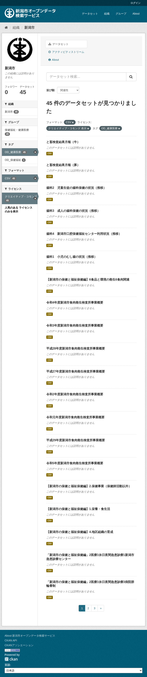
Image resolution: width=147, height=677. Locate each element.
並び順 (50, 90)
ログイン (135, 3)
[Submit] (131, 76)
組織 (106, 13)
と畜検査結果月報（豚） (63, 165)
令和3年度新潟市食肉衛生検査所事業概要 (74, 325)
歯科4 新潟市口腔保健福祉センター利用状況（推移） (84, 233)
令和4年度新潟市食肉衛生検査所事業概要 (74, 302)
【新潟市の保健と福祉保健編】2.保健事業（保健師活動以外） (88, 486)
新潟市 (29, 27)
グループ (121, 13)
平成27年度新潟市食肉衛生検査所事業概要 (75, 371)
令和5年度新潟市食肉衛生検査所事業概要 (74, 463)
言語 (7, 664)
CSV (49, 153)
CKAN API (11, 640)
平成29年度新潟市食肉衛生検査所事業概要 (75, 440)
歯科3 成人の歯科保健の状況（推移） (73, 210)
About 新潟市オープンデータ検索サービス (30, 635)
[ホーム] (6, 27)
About (136, 13)
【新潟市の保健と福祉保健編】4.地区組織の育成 (79, 532)
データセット (90, 13)
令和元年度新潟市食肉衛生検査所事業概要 (75, 417)
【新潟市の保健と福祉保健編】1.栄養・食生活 (78, 509)
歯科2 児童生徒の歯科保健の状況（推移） (76, 187)
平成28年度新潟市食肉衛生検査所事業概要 (75, 348)
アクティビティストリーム (66, 51)
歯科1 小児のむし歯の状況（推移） (71, 256)
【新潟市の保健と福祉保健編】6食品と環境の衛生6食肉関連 (87, 279)
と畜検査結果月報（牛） (63, 142)
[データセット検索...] (86, 76)
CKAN (11, 659)
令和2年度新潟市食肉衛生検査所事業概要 (74, 394)
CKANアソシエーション (19, 645)
